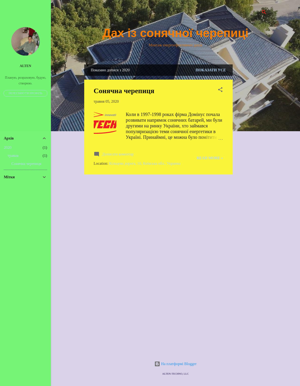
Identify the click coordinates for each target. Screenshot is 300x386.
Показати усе (211, 70)
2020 (7, 147)
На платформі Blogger (175, 364)
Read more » (210, 158)
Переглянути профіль (25, 93)
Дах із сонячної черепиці (176, 33)
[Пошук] (264, 13)
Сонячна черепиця (124, 91)
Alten (25, 66)
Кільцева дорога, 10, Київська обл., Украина (144, 163)
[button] (220, 90)
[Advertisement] (251, 135)
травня (13, 156)
